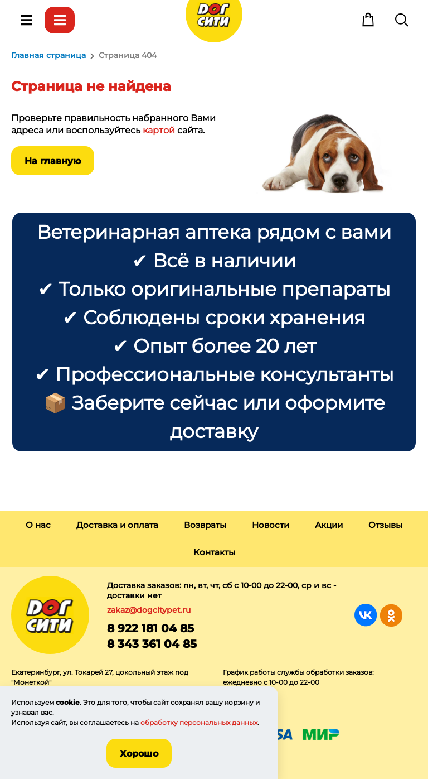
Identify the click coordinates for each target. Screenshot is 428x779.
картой (159, 130)
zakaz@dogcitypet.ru (149, 610)
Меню (26, 20)
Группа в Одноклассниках (391, 615)
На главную (53, 161)
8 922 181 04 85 (150, 628)
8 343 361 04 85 (152, 644)
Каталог (60, 20)
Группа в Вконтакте (365, 615)
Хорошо (139, 753)
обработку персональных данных (198, 722)
